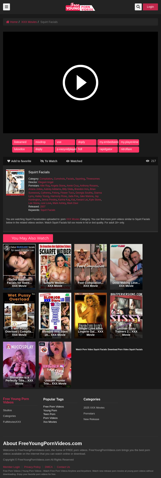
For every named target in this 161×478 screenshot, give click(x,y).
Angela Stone (58, 185)
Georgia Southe (84, 192)
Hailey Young (42, 196)
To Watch (48, 161)
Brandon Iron (82, 189)
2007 (42, 206)
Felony (55, 192)
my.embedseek (109, 142)
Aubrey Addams (52, 189)
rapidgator (105, 149)
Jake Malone (86, 196)
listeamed (20, 142)
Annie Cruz (73, 185)
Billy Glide (67, 189)
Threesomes (93, 178)
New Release (91, 419)
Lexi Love (46, 203)
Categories (9, 415)
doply (81, 142)
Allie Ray (44, 185)
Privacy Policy (32, 466)
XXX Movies (29, 22)
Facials (70, 178)
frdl (80, 149)
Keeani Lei (82, 199)
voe (59, 142)
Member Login (11, 466)
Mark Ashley (59, 203)
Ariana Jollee (35, 189)
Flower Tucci (67, 192)
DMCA (49, 466)
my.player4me (129, 142)
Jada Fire (73, 196)
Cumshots (59, 178)
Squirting (80, 178)
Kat (73, 199)
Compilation (46, 178)
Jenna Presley (49, 199)
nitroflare (126, 149)
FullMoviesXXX (12, 421)
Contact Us (63, 466)
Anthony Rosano (89, 185)
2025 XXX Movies (94, 407)
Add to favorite (19, 161)
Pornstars (89, 413)
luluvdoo (19, 149)
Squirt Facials (47, 210)
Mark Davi (72, 203)
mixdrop (41, 142)
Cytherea (46, 192)
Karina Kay (64, 199)
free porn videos (80, 7)
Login (150, 6)
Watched (74, 161)
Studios (7, 410)
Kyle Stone (95, 199)
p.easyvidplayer (67, 149)
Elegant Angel (45, 182)
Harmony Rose (59, 196)
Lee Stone (34, 203)
